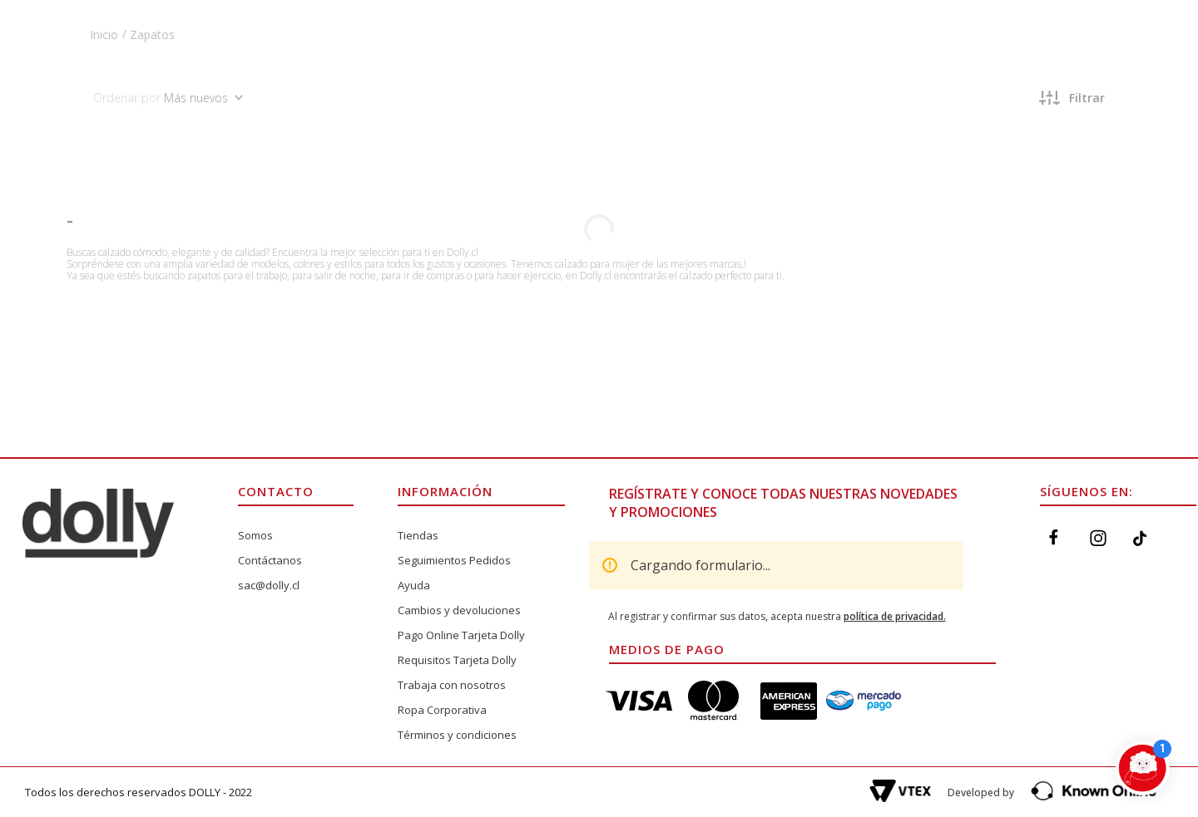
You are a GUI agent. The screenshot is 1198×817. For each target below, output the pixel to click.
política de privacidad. (895, 616)
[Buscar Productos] (446, 65)
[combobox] (525, 65)
